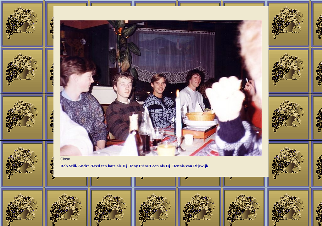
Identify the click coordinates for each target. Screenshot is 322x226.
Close (161, 156)
